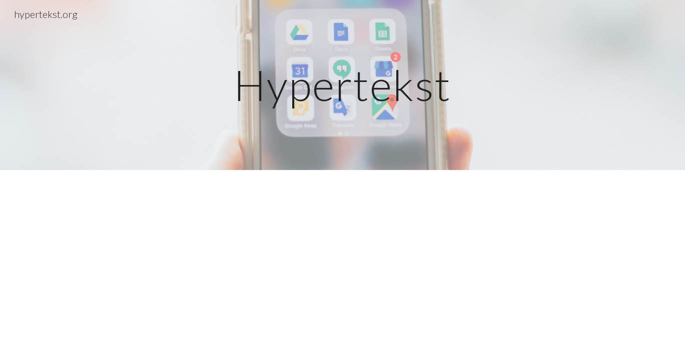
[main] (343, 85)
